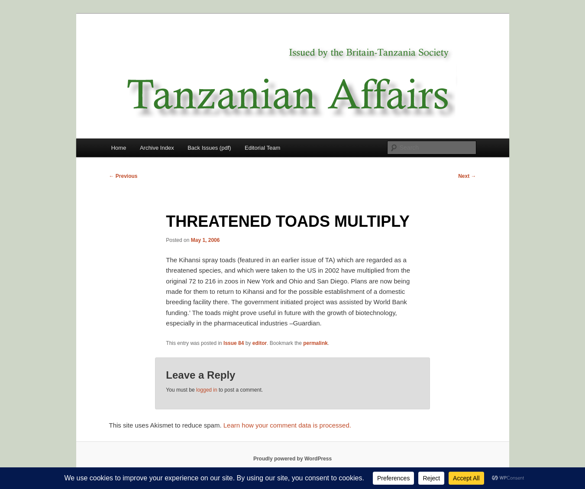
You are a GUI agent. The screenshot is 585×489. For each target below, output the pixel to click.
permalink (315, 343)
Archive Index (157, 148)
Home (118, 148)
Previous (123, 176)
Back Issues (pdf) (209, 148)
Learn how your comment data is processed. (287, 425)
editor (259, 343)
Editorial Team (262, 148)
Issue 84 (233, 343)
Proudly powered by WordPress (292, 459)
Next (467, 176)
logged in (206, 390)
